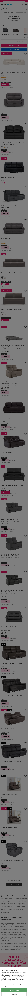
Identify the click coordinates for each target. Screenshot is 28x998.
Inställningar (14, 994)
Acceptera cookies (14, 990)
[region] (14, 982)
